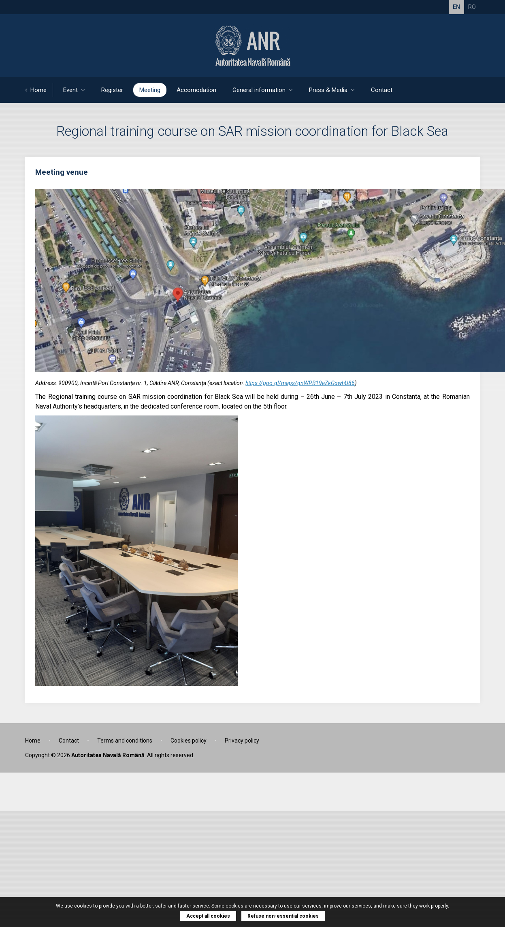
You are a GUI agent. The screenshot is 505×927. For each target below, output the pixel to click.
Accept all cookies (208, 916)
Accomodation (196, 90)
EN (456, 7)
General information (262, 90)
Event (74, 90)
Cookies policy (188, 740)
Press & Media (332, 90)
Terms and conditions (124, 740)
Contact (381, 90)
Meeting (149, 90)
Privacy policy (242, 740)
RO (472, 7)
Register (112, 90)
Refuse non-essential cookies (283, 916)
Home (36, 90)
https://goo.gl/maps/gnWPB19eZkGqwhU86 (300, 383)
